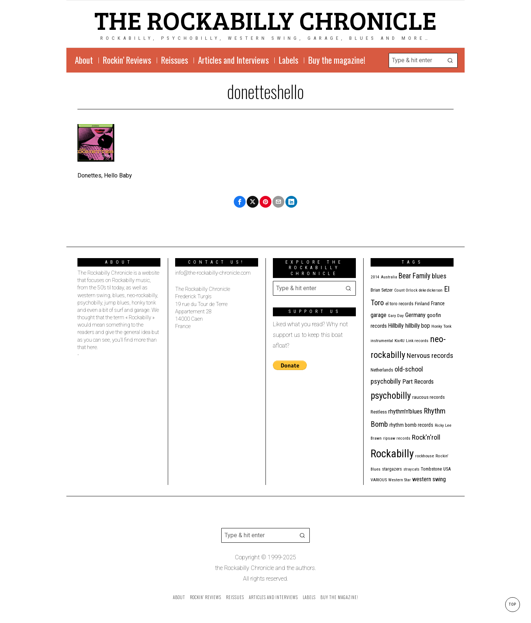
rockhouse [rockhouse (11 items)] (424, 455)
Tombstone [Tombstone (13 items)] (431, 469)
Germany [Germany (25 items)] (415, 315)
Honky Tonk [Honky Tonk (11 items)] (441, 326)
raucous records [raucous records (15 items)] (428, 397)
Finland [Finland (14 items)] (422, 303)
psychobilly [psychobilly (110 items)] (391, 395)
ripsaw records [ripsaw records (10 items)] (396, 438)
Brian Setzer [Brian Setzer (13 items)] (382, 290)
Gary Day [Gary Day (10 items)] (396, 315)
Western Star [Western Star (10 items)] (399, 480)
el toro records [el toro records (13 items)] (399, 303)
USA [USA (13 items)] (447, 469)
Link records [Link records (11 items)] (417, 340)
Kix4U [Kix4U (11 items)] (400, 340)
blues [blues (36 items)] (439, 276)
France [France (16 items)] (438, 303)
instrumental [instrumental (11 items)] (382, 340)
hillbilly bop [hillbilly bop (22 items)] (417, 326)
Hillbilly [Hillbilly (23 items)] (396, 325)
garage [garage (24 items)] (378, 315)
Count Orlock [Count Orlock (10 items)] (405, 290)
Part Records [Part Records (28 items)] (418, 381)
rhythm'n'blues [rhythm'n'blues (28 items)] (405, 411)
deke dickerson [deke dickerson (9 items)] (430, 290)
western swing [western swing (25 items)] (429, 479)
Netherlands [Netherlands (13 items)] (382, 370)
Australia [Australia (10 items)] (389, 277)
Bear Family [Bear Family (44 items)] (414, 276)
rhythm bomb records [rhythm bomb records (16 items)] (411, 425)
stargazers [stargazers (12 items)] (392, 469)
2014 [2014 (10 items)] (375, 277)
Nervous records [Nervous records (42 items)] (430, 355)
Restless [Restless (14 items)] (379, 412)
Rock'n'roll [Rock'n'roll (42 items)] (426, 437)
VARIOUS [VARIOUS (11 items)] (379, 479)
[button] (450, 60)
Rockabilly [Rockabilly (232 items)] (392, 453)
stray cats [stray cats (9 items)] (411, 469)
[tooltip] (240, 202)
